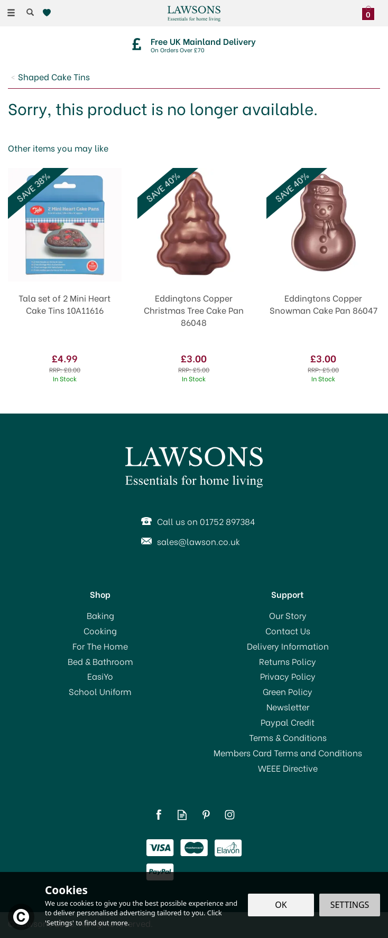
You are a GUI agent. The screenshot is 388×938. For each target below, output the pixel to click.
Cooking (100, 630)
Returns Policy (287, 661)
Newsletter (287, 706)
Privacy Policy (288, 676)
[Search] (30, 12)
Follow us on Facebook (158, 814)
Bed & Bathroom (100, 661)
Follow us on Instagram (229, 814)
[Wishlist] (49, 13)
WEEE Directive (288, 768)
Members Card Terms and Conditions (288, 752)
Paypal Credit (288, 722)
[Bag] (370, 12)
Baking (100, 615)
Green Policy (287, 691)
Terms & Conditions (288, 737)
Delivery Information (288, 646)
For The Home (100, 646)
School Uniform (100, 691)
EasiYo (100, 676)
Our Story (288, 615)
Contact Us (287, 630)
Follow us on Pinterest (206, 814)
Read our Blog (182, 814)
